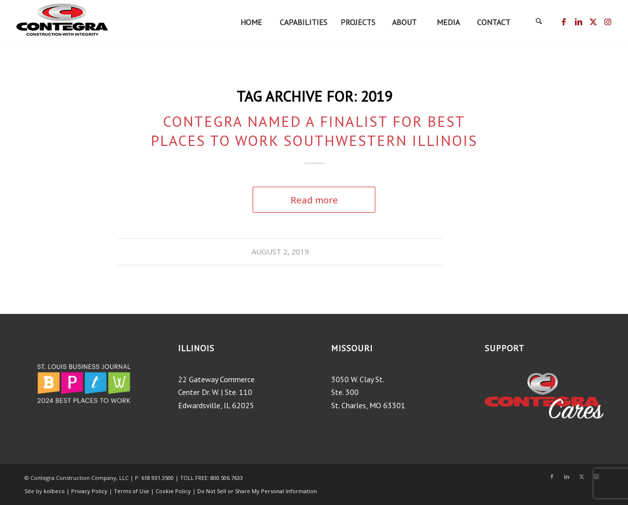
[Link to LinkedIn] (578, 21)
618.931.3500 (157, 477)
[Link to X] (593, 21)
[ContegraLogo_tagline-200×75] (62, 22)
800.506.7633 (226, 477)
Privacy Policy (89, 491)
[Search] (539, 22)
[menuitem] (251, 22)
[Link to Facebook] (563, 21)
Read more (314, 200)
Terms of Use (132, 491)
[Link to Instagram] (608, 21)
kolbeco (55, 491)
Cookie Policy (173, 491)
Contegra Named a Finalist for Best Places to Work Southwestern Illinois (314, 131)
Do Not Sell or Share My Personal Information (257, 491)
